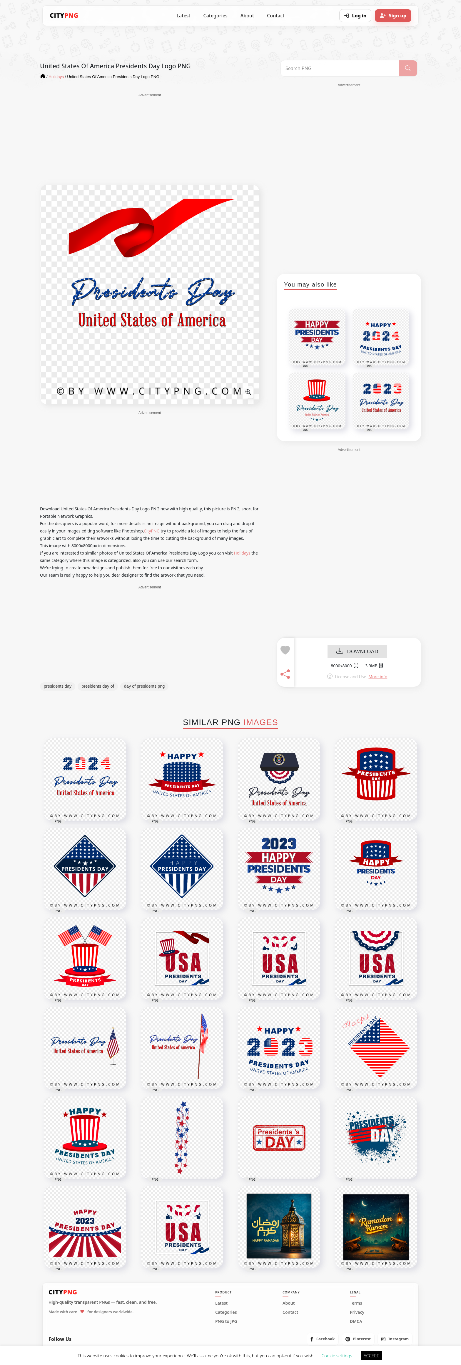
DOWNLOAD (357, 651)
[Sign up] (393, 15)
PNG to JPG (226, 1321)
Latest (184, 15)
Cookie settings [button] (337, 1356)
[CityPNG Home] (64, 15)
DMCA (356, 1321)
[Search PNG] (340, 68)
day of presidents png (144, 686)
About (247, 15)
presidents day (57, 686)
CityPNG (152, 531)
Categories (215, 15)
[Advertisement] (149, 139)
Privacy (357, 1312)
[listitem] (323, 1339)
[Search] (408, 68)
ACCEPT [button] (371, 1356)
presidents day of (97, 686)
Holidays (242, 553)
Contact (275, 15)
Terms (356, 1303)
